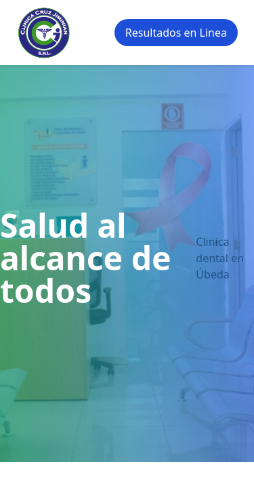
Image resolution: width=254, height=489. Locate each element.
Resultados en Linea (176, 32)
